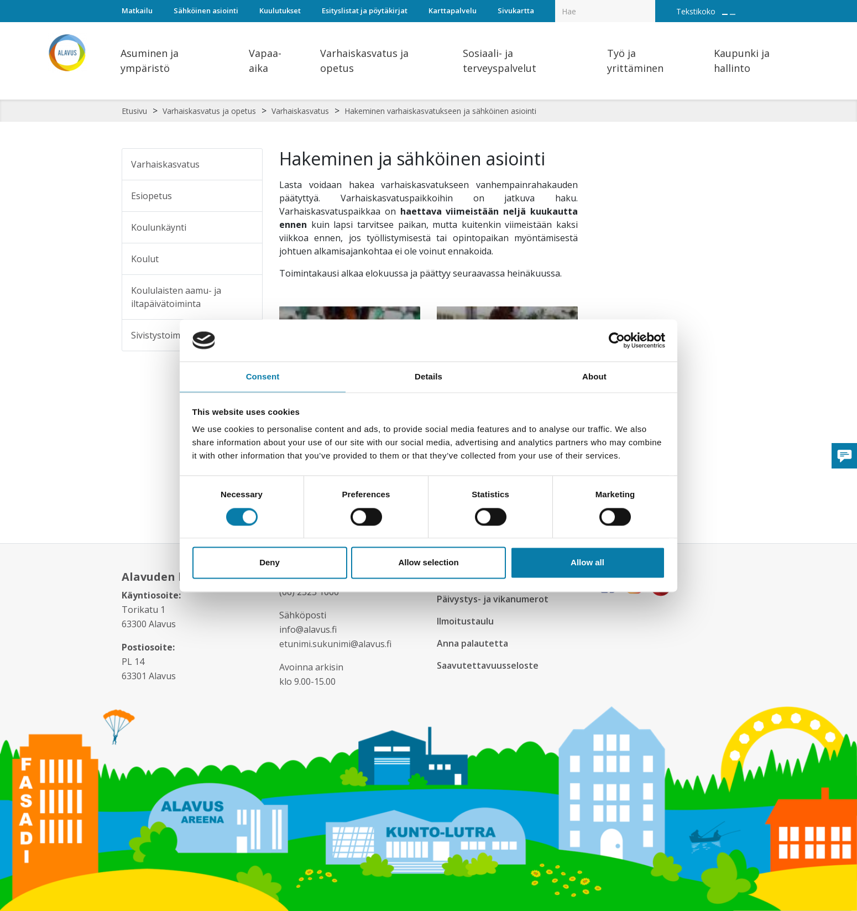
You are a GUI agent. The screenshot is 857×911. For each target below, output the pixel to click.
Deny (269, 563)
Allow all (587, 563)
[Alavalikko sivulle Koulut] (246, 259)
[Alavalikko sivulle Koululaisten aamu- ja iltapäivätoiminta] (248, 297)
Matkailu (137, 10)
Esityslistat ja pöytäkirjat (364, 10)
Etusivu (134, 111)
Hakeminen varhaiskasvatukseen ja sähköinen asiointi (440, 111)
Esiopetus (151, 196)
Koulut (145, 259)
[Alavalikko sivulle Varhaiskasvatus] (246, 164)
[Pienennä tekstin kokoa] (732, 14)
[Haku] (649, 3)
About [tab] (594, 376)
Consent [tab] (263, 376)
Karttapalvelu (452, 10)
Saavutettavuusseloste (489, 665)
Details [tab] (428, 376)
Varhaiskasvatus (300, 111)
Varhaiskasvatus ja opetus (209, 111)
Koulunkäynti (158, 227)
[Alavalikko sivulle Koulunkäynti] (246, 227)
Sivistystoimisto (163, 335)
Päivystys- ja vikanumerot (495, 599)
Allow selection (428, 563)
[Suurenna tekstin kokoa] (725, 14)
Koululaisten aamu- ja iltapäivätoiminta (176, 297)
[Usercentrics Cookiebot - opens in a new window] (616, 339)
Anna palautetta (474, 643)
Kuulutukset (280, 10)
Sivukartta (516, 10)
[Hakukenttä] (605, 11)
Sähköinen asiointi (206, 10)
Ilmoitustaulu (467, 621)
